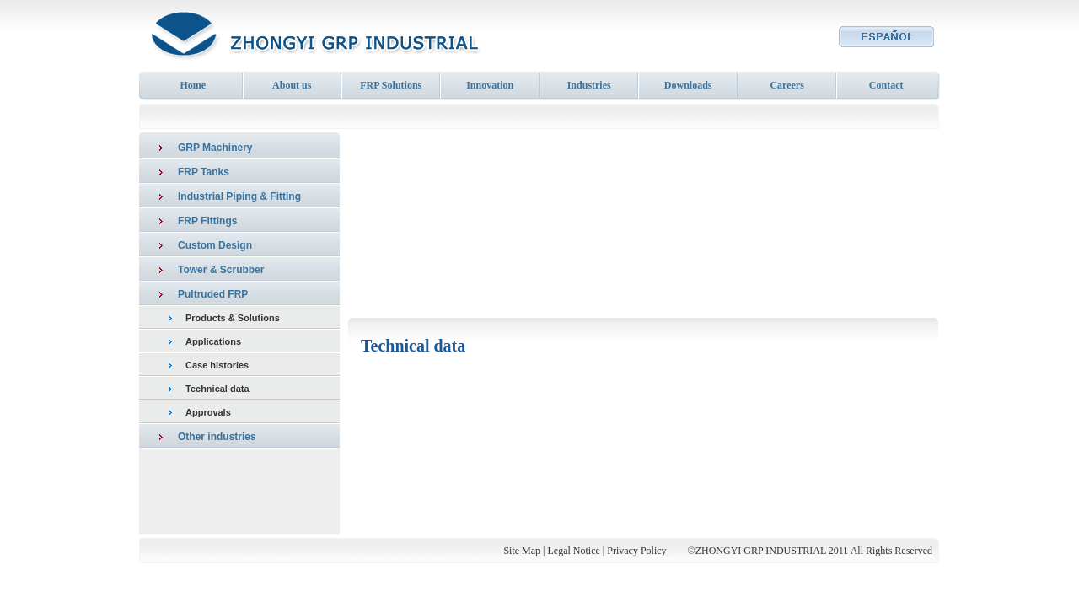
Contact (886, 85)
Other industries (217, 437)
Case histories (217, 365)
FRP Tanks (203, 172)
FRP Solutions (390, 85)
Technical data (217, 389)
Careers (786, 85)
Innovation (489, 85)
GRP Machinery (215, 147)
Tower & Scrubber (221, 270)
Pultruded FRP (213, 294)
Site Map (521, 550)
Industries (589, 85)
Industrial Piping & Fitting (239, 196)
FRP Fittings (207, 221)
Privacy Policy (636, 550)
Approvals (208, 412)
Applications (213, 341)
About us (291, 85)
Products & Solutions (232, 318)
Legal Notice (574, 550)
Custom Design (215, 245)
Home (193, 85)
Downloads (688, 85)
